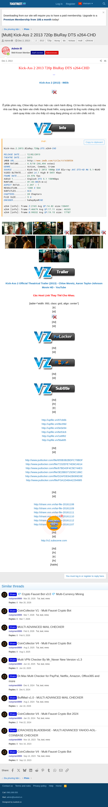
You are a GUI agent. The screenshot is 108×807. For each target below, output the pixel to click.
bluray (57, 41)
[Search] (104, 4)
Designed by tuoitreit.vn (12, 802)
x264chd (89, 41)
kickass (72, 41)
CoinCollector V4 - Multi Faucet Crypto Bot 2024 (48, 713)
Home (59, 786)
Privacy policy (39, 786)
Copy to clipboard (94, 142)
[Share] (101, 61)
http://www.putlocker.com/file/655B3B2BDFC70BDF (54, 460)
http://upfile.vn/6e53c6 (54, 432)
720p (49, 41)
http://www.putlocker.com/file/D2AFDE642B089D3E (54, 476)
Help (51, 786)
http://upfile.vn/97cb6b (54, 419)
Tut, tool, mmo (43, 598)
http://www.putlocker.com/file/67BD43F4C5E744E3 (54, 468)
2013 (42, 41)
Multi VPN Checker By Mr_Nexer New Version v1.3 (50, 659)
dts (64, 41)
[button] (8, 54)
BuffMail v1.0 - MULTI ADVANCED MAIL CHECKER (50, 697)
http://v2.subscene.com (54, 540)
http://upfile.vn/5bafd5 (54, 440)
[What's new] (97, 4)
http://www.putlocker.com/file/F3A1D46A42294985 (54, 480)
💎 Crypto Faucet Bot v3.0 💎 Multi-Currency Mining (51, 594)
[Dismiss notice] (103, 13)
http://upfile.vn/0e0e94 (54, 428)
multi (80, 41)
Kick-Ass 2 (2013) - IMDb (54, 82)
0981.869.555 (12, 792)
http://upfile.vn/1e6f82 (54, 436)
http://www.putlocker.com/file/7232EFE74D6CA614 (54, 464)
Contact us (7, 786)
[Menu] (5, 4)
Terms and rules (23, 786)
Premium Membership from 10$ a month (27, 19)
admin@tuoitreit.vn (14, 797)
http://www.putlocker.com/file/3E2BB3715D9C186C (53, 472)
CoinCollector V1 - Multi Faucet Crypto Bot (44, 610)
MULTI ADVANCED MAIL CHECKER (41, 627)
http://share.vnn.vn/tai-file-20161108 (54, 504)
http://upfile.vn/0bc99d (54, 423)
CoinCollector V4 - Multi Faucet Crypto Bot (44, 643)
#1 (105, 61)
